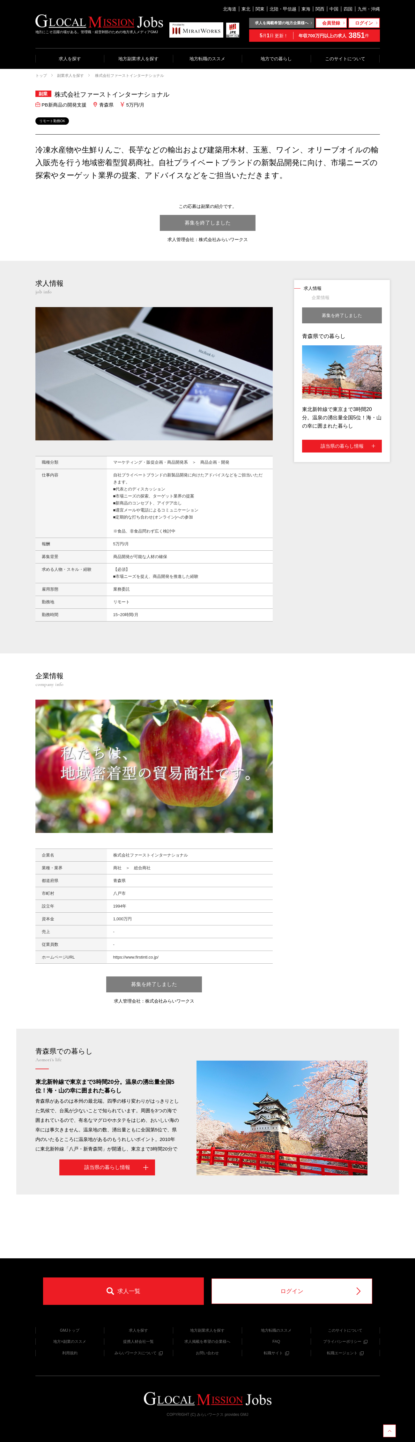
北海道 (229, 8)
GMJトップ (69, 1330)
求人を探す (70, 58)
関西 (319, 8)
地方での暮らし (276, 58)
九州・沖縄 (369, 8)
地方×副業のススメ (69, 1341)
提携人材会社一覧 (138, 1341)
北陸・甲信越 (283, 8)
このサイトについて (345, 58)
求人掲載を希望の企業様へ (207, 1341)
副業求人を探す (70, 75)
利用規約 (70, 1353)
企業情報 (321, 297)
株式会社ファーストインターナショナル (129, 75)
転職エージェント (345, 1353)
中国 (334, 8)
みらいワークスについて (139, 1353)
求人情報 (313, 288)
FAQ (276, 1341)
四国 (348, 8)
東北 (245, 8)
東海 (305, 8)
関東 (260, 8)
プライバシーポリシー (345, 1341)
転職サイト (276, 1353)
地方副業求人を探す (138, 58)
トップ (41, 75)
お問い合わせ (207, 1353)
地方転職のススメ (207, 58)
